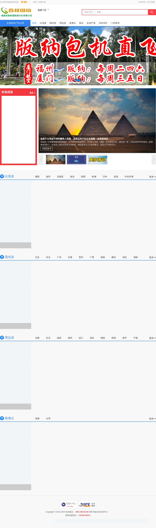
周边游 (62, 23)
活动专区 (103, 23)
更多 (32, 93)
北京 (37, 257)
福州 (70, 338)
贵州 (81, 257)
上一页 (41, 160)
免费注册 (42, 2)
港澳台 (72, 23)
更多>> (152, 176)
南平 (124, 338)
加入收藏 (151, 2)
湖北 (124, 257)
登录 (35, 2)
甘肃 (70, 257)
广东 (59, 257)
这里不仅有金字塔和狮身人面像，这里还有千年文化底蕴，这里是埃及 (97, 120)
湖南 (135, 257)
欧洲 (94, 176)
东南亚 (60, 176)
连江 (81, 338)
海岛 (72, 176)
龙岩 (92, 338)
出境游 (43, 23)
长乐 (48, 338)
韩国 (83, 176)
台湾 (48, 418)
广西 (92, 257)
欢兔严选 (91, 23)
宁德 (135, 338)
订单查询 (141, 2)
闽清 (114, 338)
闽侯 (103, 338)
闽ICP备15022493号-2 (98, 512)
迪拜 (48, 176)
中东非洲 (129, 176)
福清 (59, 338)
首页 (34, 23)
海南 (103, 257)
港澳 (37, 418)
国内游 (53, 23)
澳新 (37, 176)
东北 (48, 257)
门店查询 (115, 23)
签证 (81, 23)
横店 (114, 257)
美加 (116, 176)
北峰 (37, 338)
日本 (105, 176)
